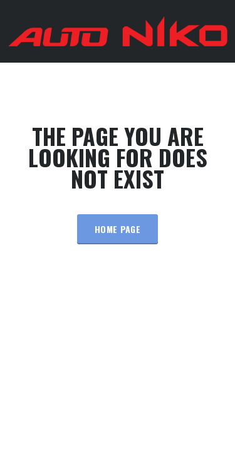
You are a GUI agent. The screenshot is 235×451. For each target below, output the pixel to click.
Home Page (117, 229)
